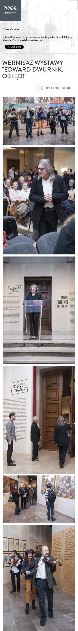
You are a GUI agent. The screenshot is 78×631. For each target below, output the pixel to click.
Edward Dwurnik (11, 37)
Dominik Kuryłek (12, 40)
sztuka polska (47, 37)
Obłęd (24, 37)
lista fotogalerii (58, 88)
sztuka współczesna (32, 40)
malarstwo (34, 37)
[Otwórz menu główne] (72, 5)
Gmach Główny (64, 37)
